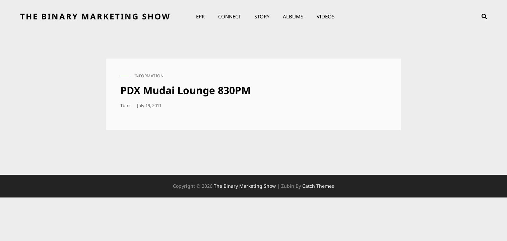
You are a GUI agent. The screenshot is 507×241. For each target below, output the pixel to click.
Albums (293, 16)
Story (261, 16)
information (149, 76)
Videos (325, 16)
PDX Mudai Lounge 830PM (185, 90)
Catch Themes (318, 186)
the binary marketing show (95, 16)
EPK (200, 16)
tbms (125, 105)
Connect (229, 16)
